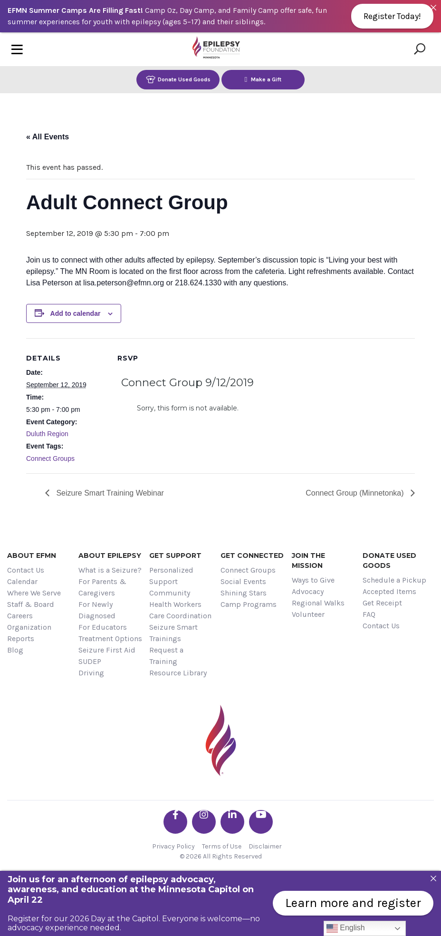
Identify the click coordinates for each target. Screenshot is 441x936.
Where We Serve (34, 592)
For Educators (102, 627)
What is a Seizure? (110, 570)
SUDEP (89, 661)
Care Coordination (180, 615)
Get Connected (252, 555)
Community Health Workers (175, 598)
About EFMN (31, 555)
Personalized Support (171, 576)
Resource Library (178, 672)
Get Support (175, 555)
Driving (91, 672)
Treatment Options (110, 638)
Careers (20, 615)
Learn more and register (353, 903)
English (345, 928)
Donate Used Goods (178, 79)
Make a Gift (263, 79)
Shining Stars (243, 592)
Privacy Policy (173, 846)
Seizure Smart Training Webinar (109, 493)
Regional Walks (318, 602)
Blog (15, 649)
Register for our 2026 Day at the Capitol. (84, 918)
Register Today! (392, 16)
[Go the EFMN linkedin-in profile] (232, 822)
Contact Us (25, 570)
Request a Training (166, 655)
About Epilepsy (109, 555)
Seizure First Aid (106, 649)
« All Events (47, 137)
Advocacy (308, 591)
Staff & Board (30, 604)
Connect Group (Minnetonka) (356, 493)
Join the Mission (308, 560)
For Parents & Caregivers (102, 587)
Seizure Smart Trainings (173, 633)
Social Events (243, 581)
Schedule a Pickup (394, 580)
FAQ (369, 614)
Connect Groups (50, 458)
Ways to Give (313, 580)
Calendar (22, 581)
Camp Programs (248, 604)
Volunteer (308, 614)
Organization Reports (29, 633)
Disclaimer (265, 846)
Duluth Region (47, 434)
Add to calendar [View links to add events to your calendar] (75, 313)
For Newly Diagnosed (96, 610)
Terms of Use (221, 846)
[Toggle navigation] (17, 49)
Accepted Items (389, 591)
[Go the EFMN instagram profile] (204, 822)
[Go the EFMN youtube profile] (261, 822)
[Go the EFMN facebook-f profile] (175, 822)
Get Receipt (382, 602)
